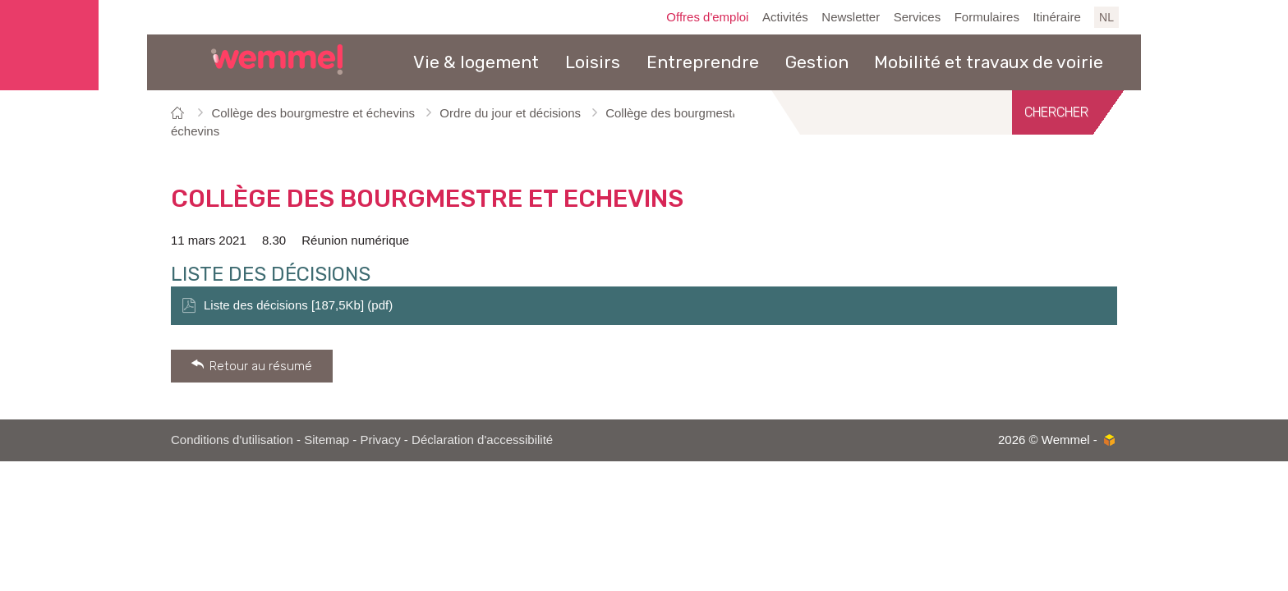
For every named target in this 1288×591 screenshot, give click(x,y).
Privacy (381, 440)
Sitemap (326, 440)
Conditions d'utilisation (232, 440)
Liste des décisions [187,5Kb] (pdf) (298, 305)
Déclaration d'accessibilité (482, 440)
